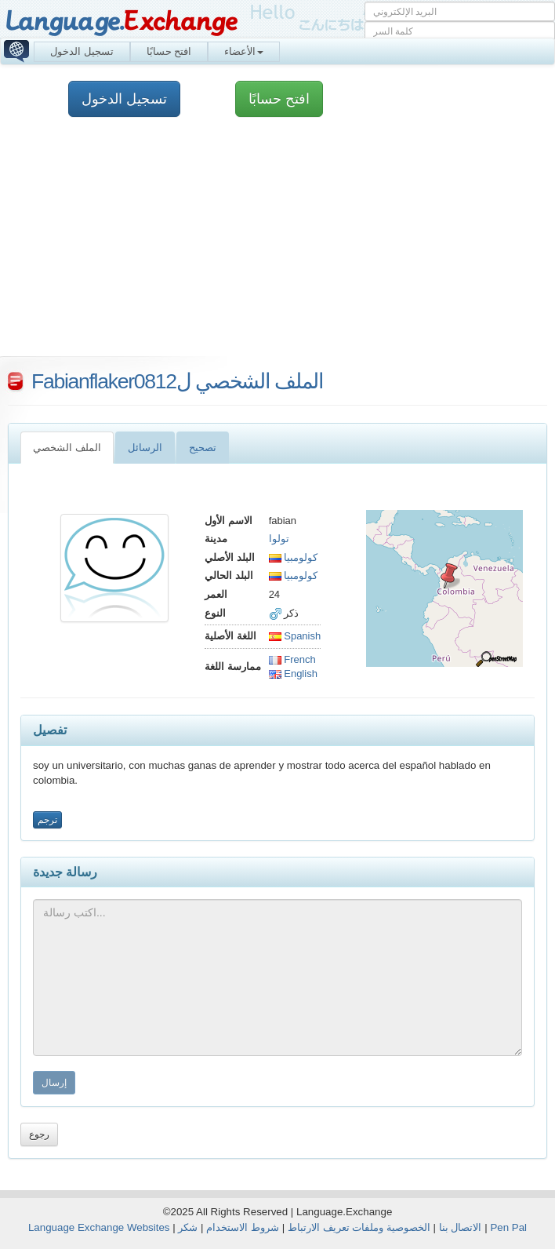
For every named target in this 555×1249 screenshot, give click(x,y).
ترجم (47, 819)
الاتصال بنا (460, 1227)
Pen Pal (508, 1227)
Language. (121, 21)
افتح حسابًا (169, 51)
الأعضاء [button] (243, 51)
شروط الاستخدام (242, 1227)
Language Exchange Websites (99, 1227)
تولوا (279, 538)
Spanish (295, 636)
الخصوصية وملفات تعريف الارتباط (359, 1227)
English (293, 673)
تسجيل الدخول (82, 51)
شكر (188, 1227)
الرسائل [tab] (145, 447)
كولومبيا (293, 557)
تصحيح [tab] (202, 447)
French (292, 659)
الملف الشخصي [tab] (67, 447)
